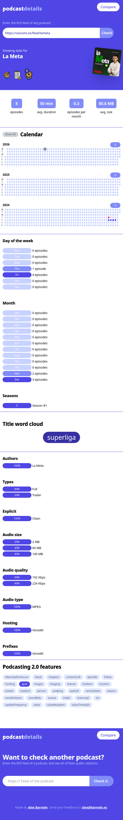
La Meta (13, 56)
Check (107, 33)
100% (17, 465)
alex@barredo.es (94, 807)
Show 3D (10, 134)
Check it (101, 781)
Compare (108, 7)
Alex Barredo (38, 807)
